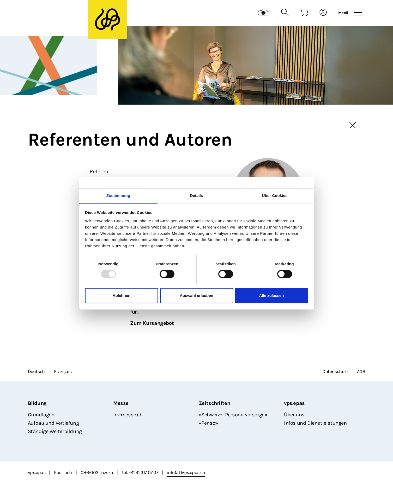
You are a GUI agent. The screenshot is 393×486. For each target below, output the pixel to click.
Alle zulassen (271, 295)
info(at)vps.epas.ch (186, 472)
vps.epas (294, 403)
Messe (121, 403)
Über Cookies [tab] (275, 195)
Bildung (37, 403)
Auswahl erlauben (196, 295)
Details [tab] (196, 195)
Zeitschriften (214, 403)
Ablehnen (121, 295)
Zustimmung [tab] (118, 195)
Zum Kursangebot (152, 323)
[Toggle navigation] (357, 12)
